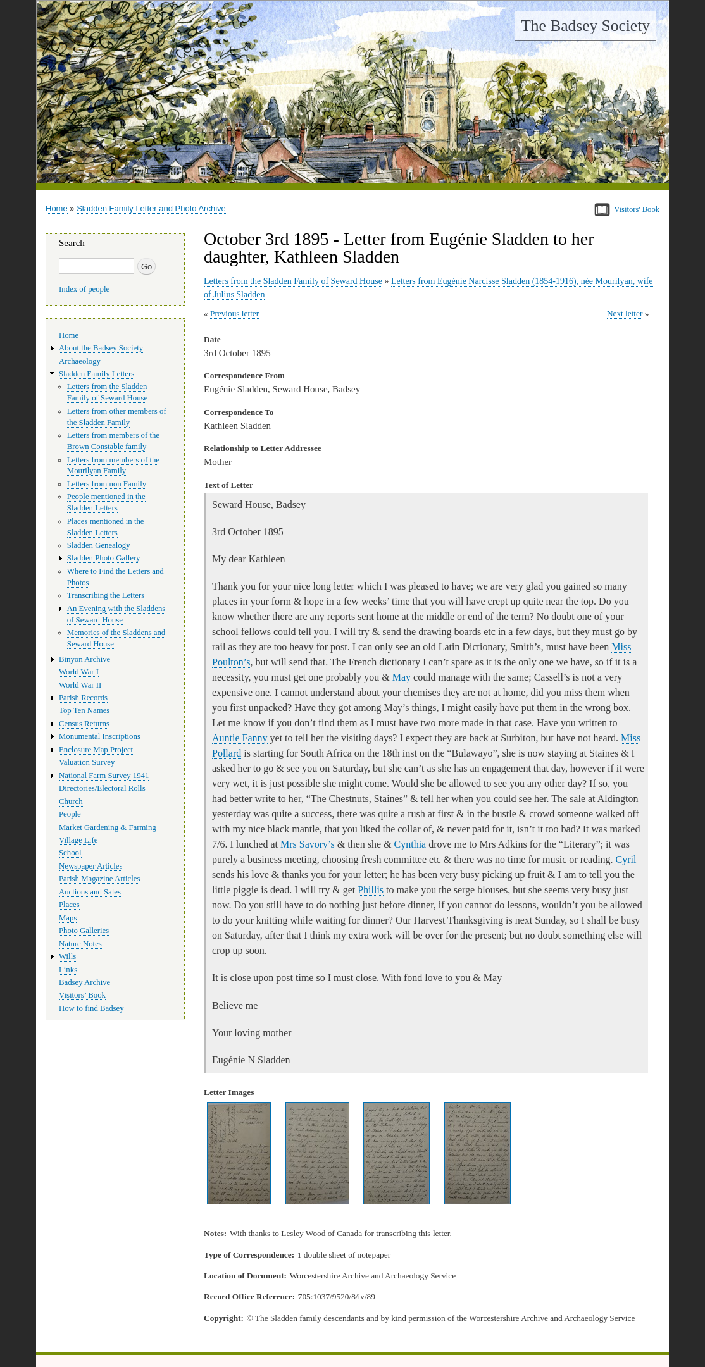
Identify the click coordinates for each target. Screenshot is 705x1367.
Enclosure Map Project (96, 749)
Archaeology (80, 361)
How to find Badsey (91, 1008)
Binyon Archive (84, 659)
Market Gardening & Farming (107, 827)
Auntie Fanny (240, 738)
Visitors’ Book (82, 995)
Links (68, 969)
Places (69, 904)
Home (57, 208)
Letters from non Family (106, 483)
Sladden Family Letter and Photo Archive (151, 208)
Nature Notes (80, 943)
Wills (67, 956)
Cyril (626, 859)
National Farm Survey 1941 (104, 775)
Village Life (78, 840)
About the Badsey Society (101, 347)
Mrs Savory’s (307, 844)
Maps (68, 917)
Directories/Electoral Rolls (102, 788)
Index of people (84, 289)
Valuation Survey (87, 762)
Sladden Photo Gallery (103, 558)
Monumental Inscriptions (99, 736)
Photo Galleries (84, 930)
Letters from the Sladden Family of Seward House (293, 281)
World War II (80, 685)
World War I (79, 671)
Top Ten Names (84, 710)
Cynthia (410, 844)
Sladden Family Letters (96, 373)
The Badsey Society (585, 25)
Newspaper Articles (90, 866)
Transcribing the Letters (105, 595)
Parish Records (83, 697)
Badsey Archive (84, 982)
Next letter (625, 313)
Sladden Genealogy (98, 545)
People (70, 814)
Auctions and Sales (90, 892)
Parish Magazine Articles (99, 878)
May (401, 677)
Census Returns (84, 723)
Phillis (371, 889)
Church (71, 801)
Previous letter (234, 313)
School (70, 852)
